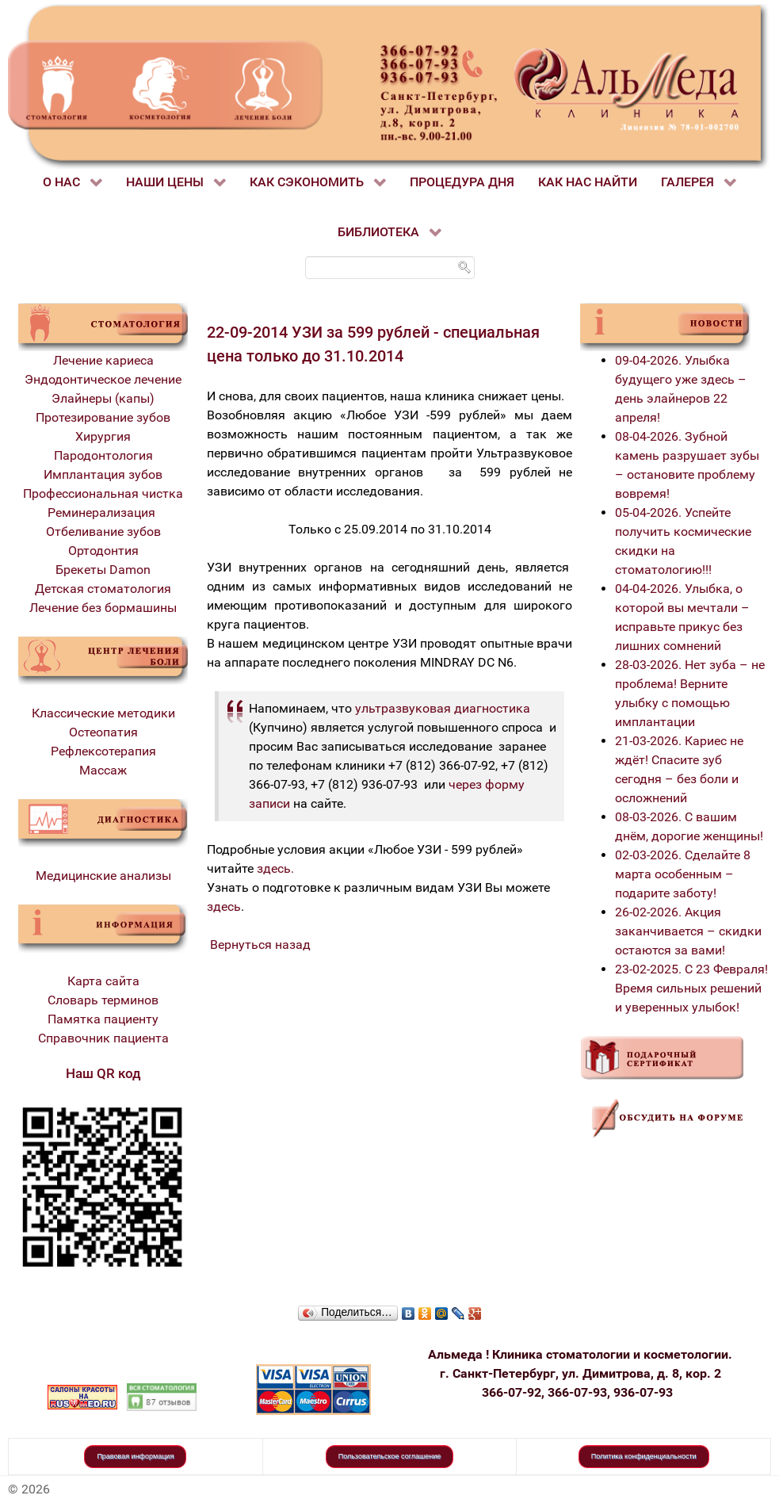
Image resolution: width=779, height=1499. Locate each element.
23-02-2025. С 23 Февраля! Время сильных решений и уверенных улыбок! (691, 988)
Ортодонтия (103, 550)
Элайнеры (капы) (103, 398)
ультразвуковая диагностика (442, 708)
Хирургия (103, 436)
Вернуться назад (260, 944)
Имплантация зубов (103, 474)
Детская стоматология (103, 588)
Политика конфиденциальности (644, 1456)
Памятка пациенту (103, 1019)
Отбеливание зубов (103, 531)
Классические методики (103, 713)
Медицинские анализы (103, 875)
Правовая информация (135, 1456)
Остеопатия (103, 732)
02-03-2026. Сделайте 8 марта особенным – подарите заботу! (682, 874)
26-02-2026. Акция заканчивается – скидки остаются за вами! (688, 931)
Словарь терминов (103, 1000)
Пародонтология (103, 455)
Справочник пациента (103, 1038)
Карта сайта (103, 980)
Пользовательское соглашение (389, 1456)
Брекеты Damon (103, 569)
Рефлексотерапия (103, 751)
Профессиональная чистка (103, 493)
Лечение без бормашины (103, 607)
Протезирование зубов (103, 417)
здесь (224, 906)
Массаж (103, 770)
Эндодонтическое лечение (103, 379)
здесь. (275, 868)
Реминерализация (103, 512)
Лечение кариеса (103, 360)
